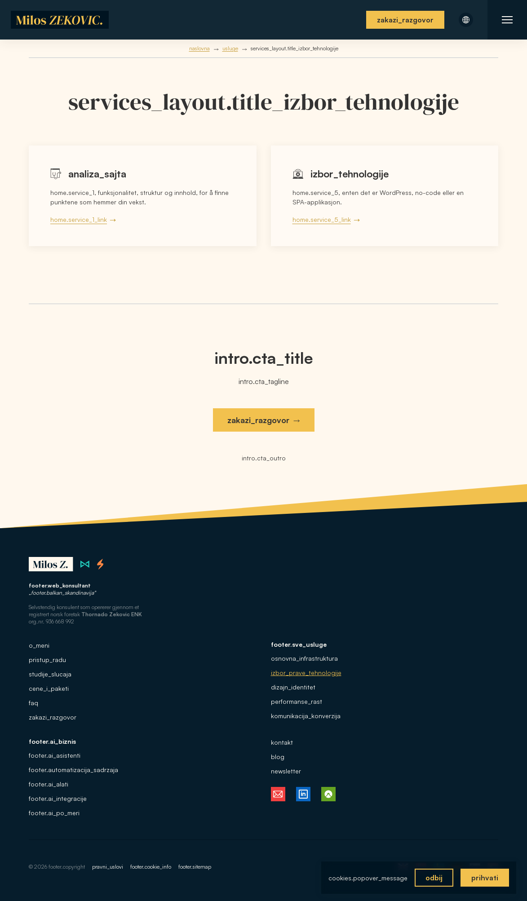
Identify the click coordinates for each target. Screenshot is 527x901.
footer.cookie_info (150, 866)
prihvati (484, 877)
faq (33, 703)
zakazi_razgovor (405, 19)
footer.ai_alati (48, 784)
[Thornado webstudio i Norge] (100, 564)
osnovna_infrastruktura (304, 658)
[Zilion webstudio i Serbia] (85, 564)
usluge (230, 48)
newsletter (286, 771)
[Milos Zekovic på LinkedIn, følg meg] (303, 794)
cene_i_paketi (49, 688)
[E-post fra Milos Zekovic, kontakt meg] (278, 794)
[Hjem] (60, 20)
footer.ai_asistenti (54, 755)
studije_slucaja (50, 674)
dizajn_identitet (293, 687)
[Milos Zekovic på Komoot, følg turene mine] (328, 794)
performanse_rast (296, 701)
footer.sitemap (194, 866)
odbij (434, 877)
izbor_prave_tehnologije (306, 672)
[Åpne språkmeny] (466, 20)
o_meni (39, 645)
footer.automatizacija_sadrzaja (73, 769)
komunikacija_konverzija (306, 716)
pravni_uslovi (107, 866)
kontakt (282, 742)
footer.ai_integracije (58, 798)
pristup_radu (47, 659)
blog (277, 756)
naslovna (199, 48)
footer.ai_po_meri (54, 813)
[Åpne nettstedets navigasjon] (507, 20)
